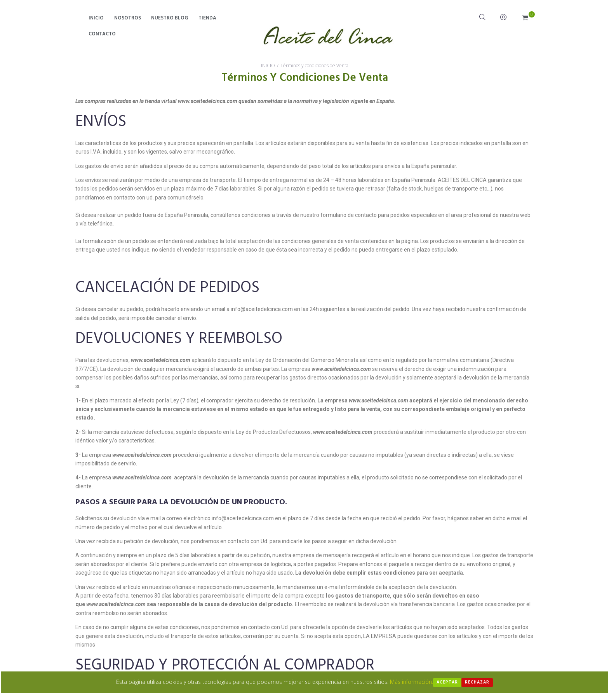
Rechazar (477, 682)
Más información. (411, 681)
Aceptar (447, 682)
